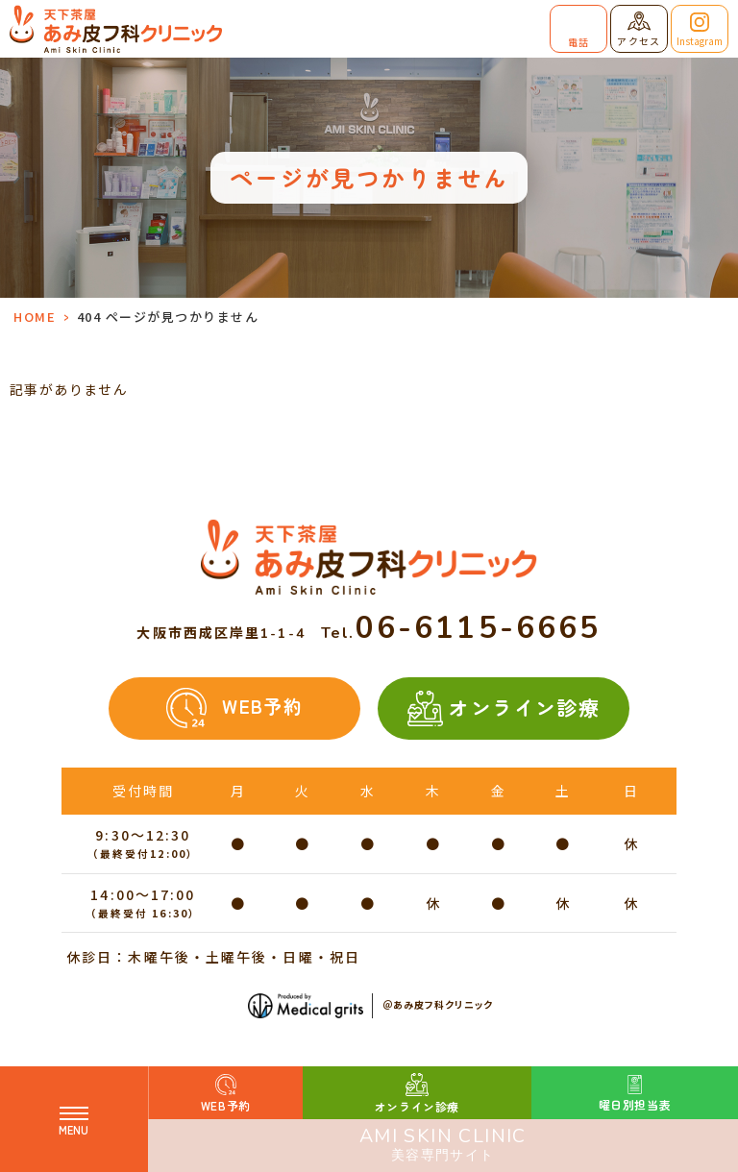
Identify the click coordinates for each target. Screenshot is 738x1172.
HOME (34, 316)
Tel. (461, 633)
